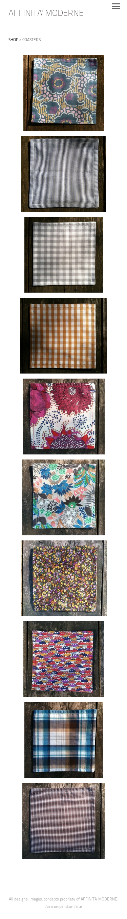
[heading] (46, 14)
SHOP (13, 40)
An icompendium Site (63, 907)
